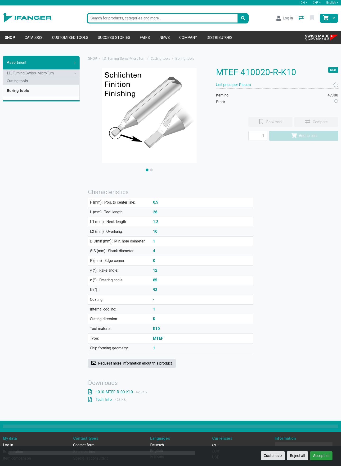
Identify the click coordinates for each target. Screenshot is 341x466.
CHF (316, 2)
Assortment (16, 62)
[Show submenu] (75, 62)
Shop (10, 37)
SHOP (92, 59)
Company (188, 37)
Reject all (297, 455)
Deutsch (157, 445)
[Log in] (285, 18)
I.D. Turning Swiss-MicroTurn (30, 73)
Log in (8, 445)
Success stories (114, 37)
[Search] (243, 18)
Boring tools (18, 90)
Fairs (145, 37)
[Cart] (325, 18)
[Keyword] (162, 18)
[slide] (147, 170)
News (164, 37)
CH (303, 2)
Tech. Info (107, 399)
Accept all (321, 455)
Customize (273, 455)
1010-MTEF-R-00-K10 (117, 392)
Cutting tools (17, 81)
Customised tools (70, 37)
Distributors (219, 37)
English (331, 2)
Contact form (83, 445)
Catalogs (34, 37)
